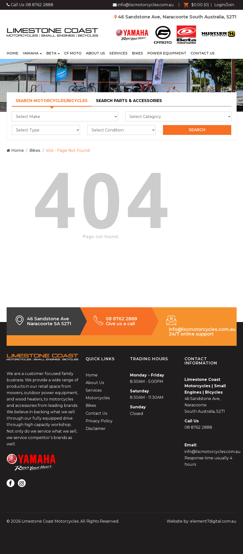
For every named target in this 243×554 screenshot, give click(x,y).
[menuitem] (195, 5)
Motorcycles (98, 398)
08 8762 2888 (39, 4)
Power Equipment (166, 53)
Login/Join (224, 4)
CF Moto (72, 53)
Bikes (137, 53)
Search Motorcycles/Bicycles (52, 100)
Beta (53, 53)
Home (12, 53)
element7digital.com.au (213, 521)
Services (118, 53)
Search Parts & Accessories (129, 100)
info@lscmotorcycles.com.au (213, 451)
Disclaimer (96, 428)
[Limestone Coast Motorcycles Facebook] (143, 5)
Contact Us (203, 53)
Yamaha (32, 53)
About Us (95, 53)
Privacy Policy (99, 421)
